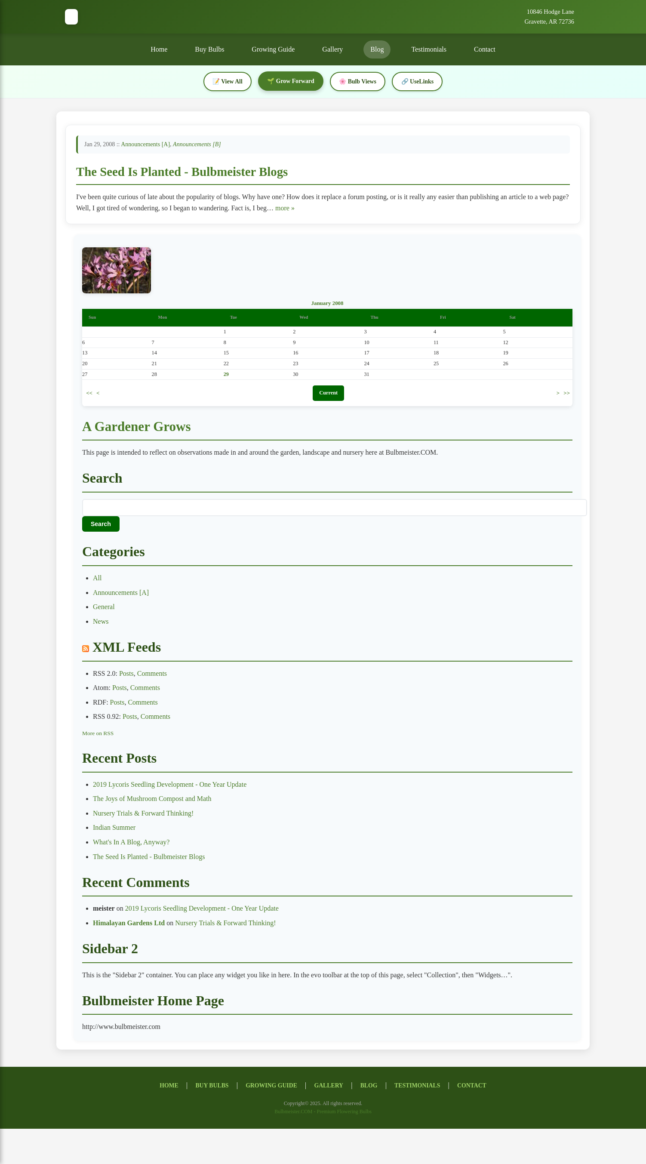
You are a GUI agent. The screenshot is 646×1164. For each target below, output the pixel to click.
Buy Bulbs (209, 49)
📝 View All (226, 81)
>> (566, 394)
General (104, 608)
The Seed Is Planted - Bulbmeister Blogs (182, 172)
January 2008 (327, 304)
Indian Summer (114, 829)
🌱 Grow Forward (290, 81)
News (100, 622)
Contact (484, 49)
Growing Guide (273, 49)
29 (226, 376)
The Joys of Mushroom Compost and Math (152, 800)
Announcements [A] (145, 144)
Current (328, 394)
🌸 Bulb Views (358, 81)
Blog (377, 49)
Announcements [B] (197, 144)
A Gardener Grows (138, 427)
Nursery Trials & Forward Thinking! (143, 814)
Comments (152, 674)
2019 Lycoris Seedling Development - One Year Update (169, 785)
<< (89, 394)
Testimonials (428, 49)
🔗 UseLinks (419, 81)
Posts (126, 674)
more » (285, 208)
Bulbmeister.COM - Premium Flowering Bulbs (323, 1113)
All (97, 579)
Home (159, 49)
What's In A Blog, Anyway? (131, 843)
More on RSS (98, 734)
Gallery (332, 49)
